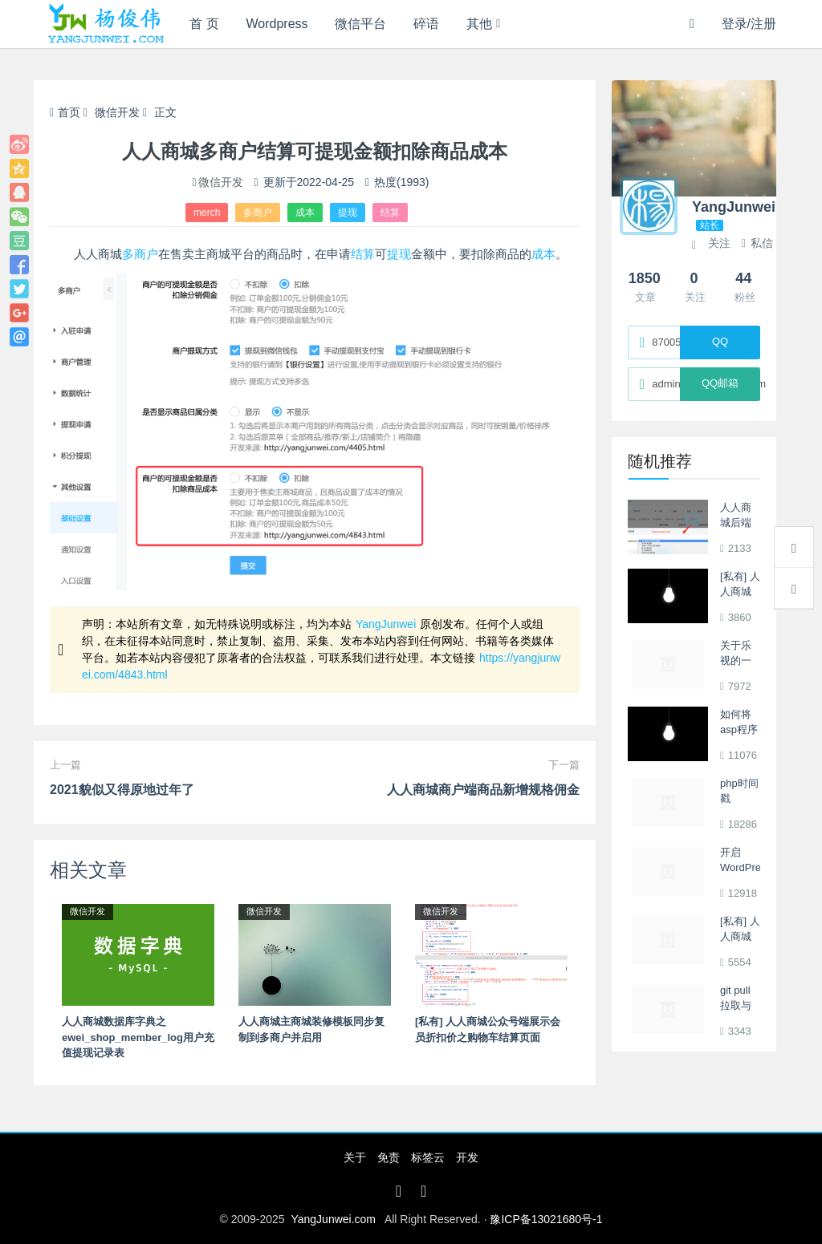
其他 (479, 23)
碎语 (426, 23)
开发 (467, 1157)
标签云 (428, 1157)
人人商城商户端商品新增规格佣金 (483, 789)
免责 (388, 1157)
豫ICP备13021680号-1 (546, 1219)
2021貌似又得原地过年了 (122, 789)
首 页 (203, 23)
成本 (305, 212)
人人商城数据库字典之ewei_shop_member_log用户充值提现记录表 (138, 1037)
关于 (355, 1157)
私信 (757, 243)
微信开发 (117, 112)
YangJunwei (386, 624)
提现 (347, 212)
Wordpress (277, 23)
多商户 (257, 212)
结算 (390, 212)
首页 (65, 112)
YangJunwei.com (333, 1219)
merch (206, 212)
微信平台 (360, 23)
